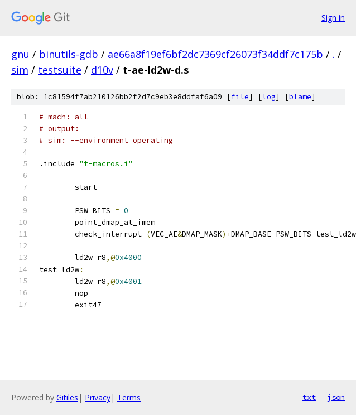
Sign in (333, 17)
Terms (129, 397)
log (269, 97)
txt (309, 397)
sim (19, 69)
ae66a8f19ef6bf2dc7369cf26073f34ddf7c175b (215, 54)
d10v (102, 69)
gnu (20, 54)
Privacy (97, 397)
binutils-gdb (68, 54)
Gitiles (67, 397)
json (336, 397)
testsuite (59, 69)
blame (300, 97)
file (240, 97)
